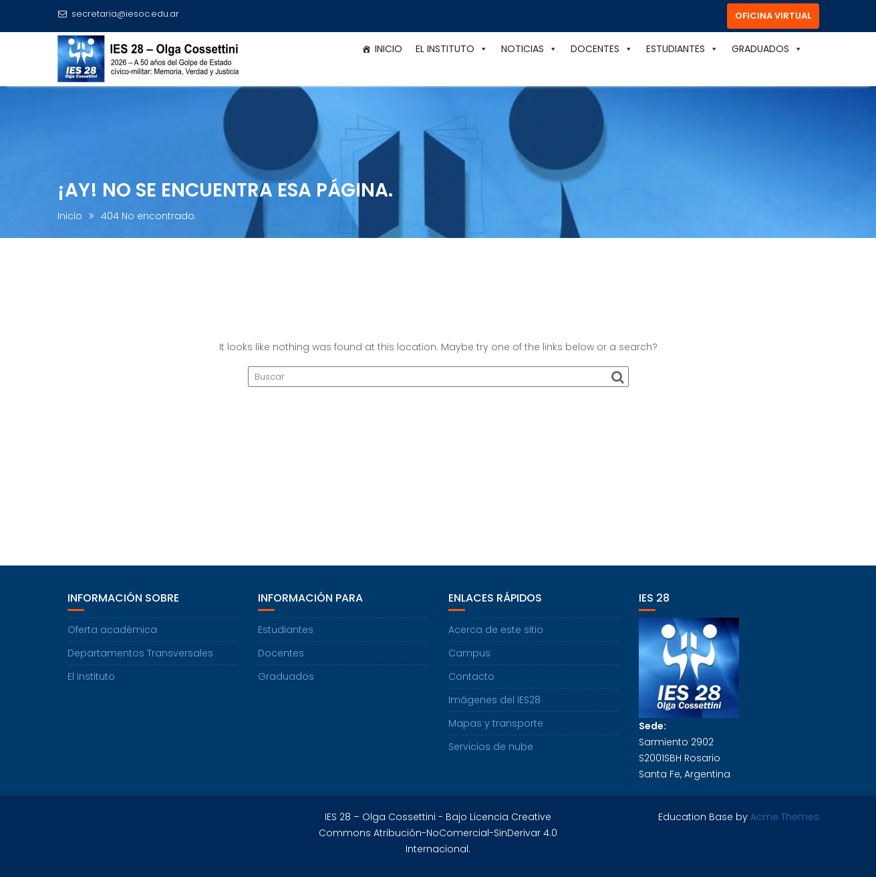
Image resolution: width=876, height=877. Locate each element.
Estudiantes (682, 48)
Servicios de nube (490, 746)
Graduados (767, 48)
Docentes (602, 48)
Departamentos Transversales (140, 653)
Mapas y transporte (495, 723)
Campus (469, 653)
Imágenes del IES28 (494, 700)
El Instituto (452, 48)
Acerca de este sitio (495, 629)
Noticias (529, 48)
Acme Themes (784, 817)
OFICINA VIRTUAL (773, 15)
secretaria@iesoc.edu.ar (118, 13)
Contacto (471, 676)
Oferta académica (112, 629)
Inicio (388, 48)
